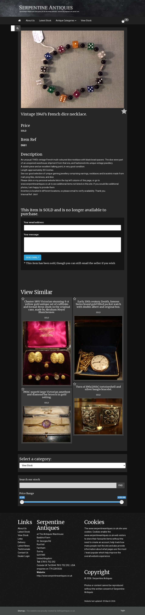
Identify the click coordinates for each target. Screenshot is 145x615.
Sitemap (21, 611)
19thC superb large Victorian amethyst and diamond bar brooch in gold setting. (46, 394)
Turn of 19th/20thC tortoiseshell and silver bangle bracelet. (98, 388)
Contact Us (23, 552)
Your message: (31, 234)
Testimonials (24, 549)
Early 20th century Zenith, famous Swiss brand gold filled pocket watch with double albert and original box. (98, 304)
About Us (30, 20)
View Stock (86, 20)
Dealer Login (24, 556)
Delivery (21, 542)
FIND (120, 485)
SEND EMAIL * (32, 257)
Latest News (24, 546)
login (123, 611)
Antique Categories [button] (66, 20)
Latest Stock (45, 20)
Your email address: (34, 222)
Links (20, 539)
